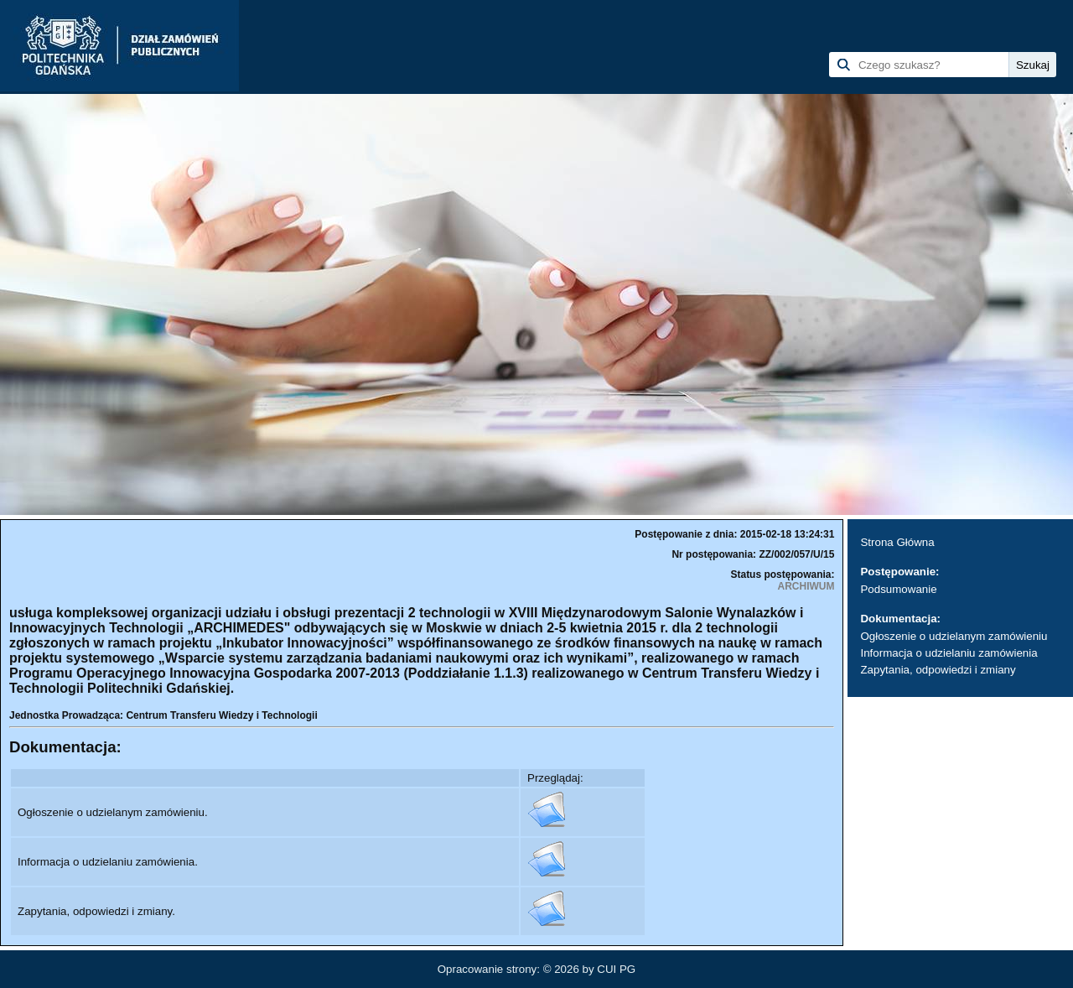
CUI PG (616, 969)
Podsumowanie (898, 589)
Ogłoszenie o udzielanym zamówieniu (953, 636)
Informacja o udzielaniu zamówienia (948, 653)
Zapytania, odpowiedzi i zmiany (937, 669)
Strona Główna (897, 542)
